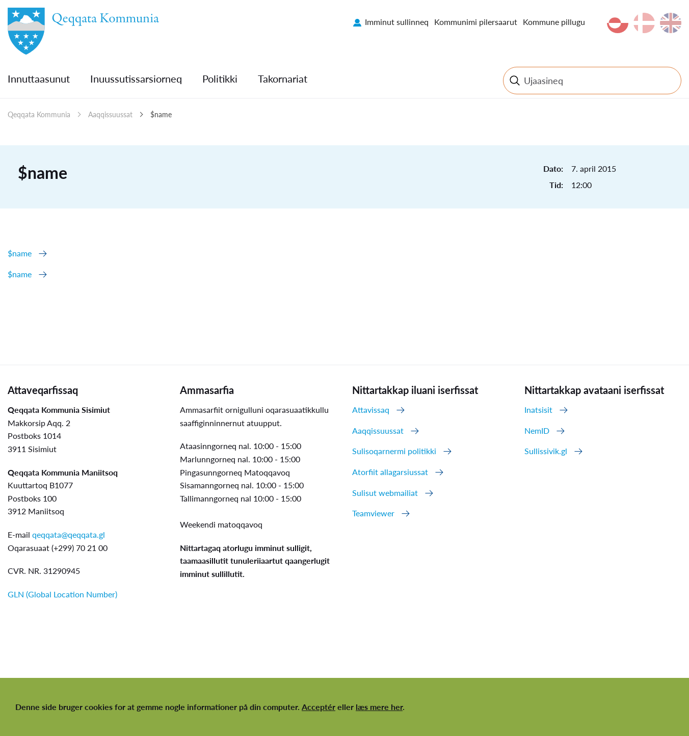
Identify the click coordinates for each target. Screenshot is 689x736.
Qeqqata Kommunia (39, 114)
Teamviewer (373, 513)
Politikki (219, 78)
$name (161, 114)
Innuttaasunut (39, 78)
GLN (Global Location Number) (62, 594)
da (644, 23)
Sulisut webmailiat (385, 492)
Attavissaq (370, 409)
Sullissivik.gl (545, 451)
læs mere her (379, 707)
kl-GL (617, 23)
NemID (536, 430)
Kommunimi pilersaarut (475, 22)
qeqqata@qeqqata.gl (68, 534)
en (670, 23)
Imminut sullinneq (397, 22)
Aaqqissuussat (110, 114)
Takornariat (282, 78)
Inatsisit (538, 409)
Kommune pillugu (554, 22)
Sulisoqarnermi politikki (394, 451)
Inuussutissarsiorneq (136, 78)
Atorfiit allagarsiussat (390, 472)
